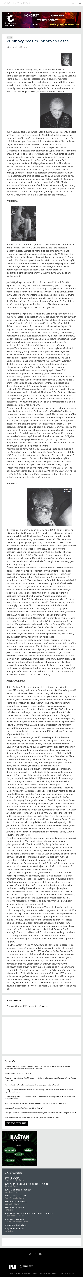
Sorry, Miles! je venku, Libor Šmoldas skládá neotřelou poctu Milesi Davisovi (32, 1085)
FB (35, 1254)
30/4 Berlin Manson (14, 1219)
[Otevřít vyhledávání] (73, 3)
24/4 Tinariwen (12, 1177)
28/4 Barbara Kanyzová (16, 1201)
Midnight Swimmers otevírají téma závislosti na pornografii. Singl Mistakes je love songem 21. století (40, 1113)
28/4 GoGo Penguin (14, 1207)
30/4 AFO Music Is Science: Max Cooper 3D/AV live (29, 1213)
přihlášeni (44, 1006)
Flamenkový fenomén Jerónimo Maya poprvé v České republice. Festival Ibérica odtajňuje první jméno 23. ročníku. (40, 1079)
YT (40, 1254)
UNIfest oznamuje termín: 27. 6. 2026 (18, 1073)
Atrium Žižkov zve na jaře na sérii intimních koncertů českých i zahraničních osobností (35, 1103)
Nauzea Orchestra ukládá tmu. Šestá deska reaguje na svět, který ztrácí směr (32, 1118)
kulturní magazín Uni (16, 3)
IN (29, 1254)
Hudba (9, 37)
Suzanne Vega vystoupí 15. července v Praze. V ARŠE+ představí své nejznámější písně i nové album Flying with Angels (40, 1098)
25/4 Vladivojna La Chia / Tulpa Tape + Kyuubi (27, 1183)
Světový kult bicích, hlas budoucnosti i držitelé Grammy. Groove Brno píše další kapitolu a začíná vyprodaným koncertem (39, 1091)
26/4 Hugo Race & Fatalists (18, 1189)
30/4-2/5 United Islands (16, 1225)
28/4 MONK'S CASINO (15, 1195)
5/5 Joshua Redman (14, 1228)
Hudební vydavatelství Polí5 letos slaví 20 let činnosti (23, 1108)
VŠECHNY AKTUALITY (16, 1123)
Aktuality (10, 1061)
